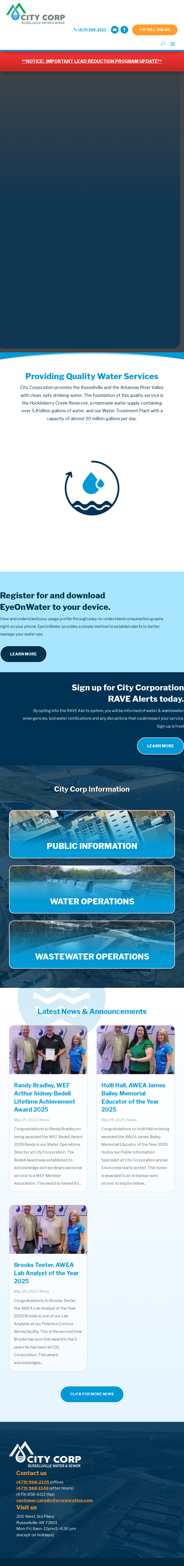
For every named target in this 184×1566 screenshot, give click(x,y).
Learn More (23, 654)
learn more (160, 746)
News (44, 1120)
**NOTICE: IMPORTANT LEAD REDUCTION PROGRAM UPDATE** (92, 61)
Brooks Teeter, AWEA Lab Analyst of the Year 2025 (46, 1272)
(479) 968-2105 (92, 30)
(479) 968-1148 (32, 1488)
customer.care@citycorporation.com (54, 1500)
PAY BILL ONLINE (154, 30)
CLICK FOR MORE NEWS (92, 1394)
